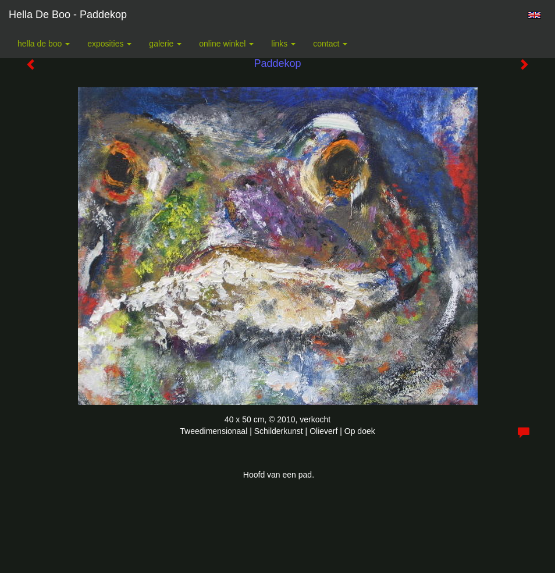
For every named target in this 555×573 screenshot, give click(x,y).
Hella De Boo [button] (43, 43)
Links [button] (283, 43)
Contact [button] (330, 43)
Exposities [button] (109, 43)
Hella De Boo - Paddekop (68, 14)
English (534, 15)
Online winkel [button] (226, 43)
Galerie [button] (165, 43)
